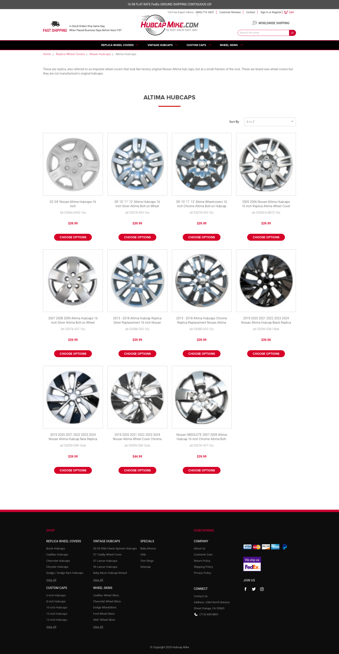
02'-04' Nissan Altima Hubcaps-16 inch (73, 204)
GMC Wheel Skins (104, 619)
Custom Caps (196, 45)
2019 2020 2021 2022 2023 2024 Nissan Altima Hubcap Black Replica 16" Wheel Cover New (266, 321)
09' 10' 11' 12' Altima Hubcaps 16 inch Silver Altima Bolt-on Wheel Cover (137, 204)
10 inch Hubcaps (56, 607)
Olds (143, 554)
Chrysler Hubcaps (57, 566)
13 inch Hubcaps (56, 619)
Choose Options (73, 237)
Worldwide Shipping (273, 23)
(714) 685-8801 (209, 614)
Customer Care (203, 554)
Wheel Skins (229, 45)
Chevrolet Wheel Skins (107, 601)
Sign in (264, 12)
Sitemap (145, 566)
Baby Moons (148, 548)
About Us (199, 548)
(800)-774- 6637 (205, 12)
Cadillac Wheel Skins (106, 595)
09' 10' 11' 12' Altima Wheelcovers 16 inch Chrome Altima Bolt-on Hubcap (201, 204)
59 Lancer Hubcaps (105, 566)
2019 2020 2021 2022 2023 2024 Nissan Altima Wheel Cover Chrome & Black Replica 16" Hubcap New (137, 437)
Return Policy (202, 560)
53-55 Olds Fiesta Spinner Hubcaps (115, 548)
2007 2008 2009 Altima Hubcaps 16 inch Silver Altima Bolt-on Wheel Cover (73, 321)
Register (276, 12)
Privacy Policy (202, 572)
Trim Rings (147, 560)
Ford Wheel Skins (104, 613)
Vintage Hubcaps (160, 45)
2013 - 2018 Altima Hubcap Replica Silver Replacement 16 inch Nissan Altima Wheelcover (137, 321)
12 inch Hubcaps (56, 613)
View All (51, 580)
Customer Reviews (230, 12)
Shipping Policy (203, 566)
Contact (250, 12)
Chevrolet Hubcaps (58, 560)
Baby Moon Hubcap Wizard (110, 572)
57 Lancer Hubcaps (105, 560)
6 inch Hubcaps (56, 595)
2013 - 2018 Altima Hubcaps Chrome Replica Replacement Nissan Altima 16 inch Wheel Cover (201, 321)
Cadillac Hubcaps (57, 554)
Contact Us (201, 596)
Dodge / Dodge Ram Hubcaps (64, 572)
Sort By (234, 121)
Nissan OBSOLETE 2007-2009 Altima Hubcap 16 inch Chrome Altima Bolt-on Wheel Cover (201, 437)
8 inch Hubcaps (56, 601)
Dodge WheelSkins (105, 607)
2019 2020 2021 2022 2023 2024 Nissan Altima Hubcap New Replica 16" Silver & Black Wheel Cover (73, 437)
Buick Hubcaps (55, 548)
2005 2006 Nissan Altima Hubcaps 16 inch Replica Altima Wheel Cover (266, 204)
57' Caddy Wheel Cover (107, 554)
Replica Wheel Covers (117, 45)
